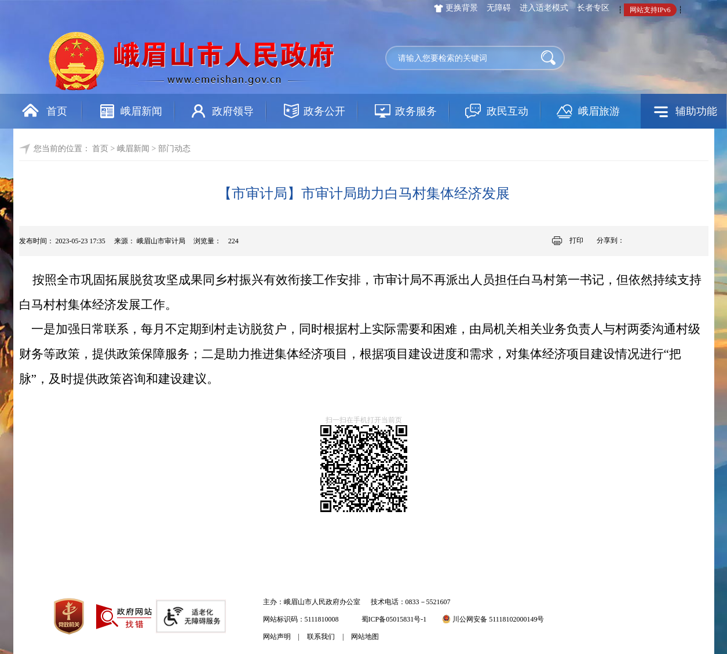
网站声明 (277, 637)
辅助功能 (696, 111)
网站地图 (365, 637)
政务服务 (416, 111)
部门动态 (174, 148)
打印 (576, 240)
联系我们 (321, 637)
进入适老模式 (544, 7)
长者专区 (593, 7)
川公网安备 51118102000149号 (493, 619)
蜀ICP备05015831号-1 (394, 619)
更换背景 (461, 7)
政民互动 (507, 111)
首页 (56, 111)
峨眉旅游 (599, 111)
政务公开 (324, 111)
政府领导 (233, 111)
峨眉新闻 (141, 111)
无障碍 (499, 7)
